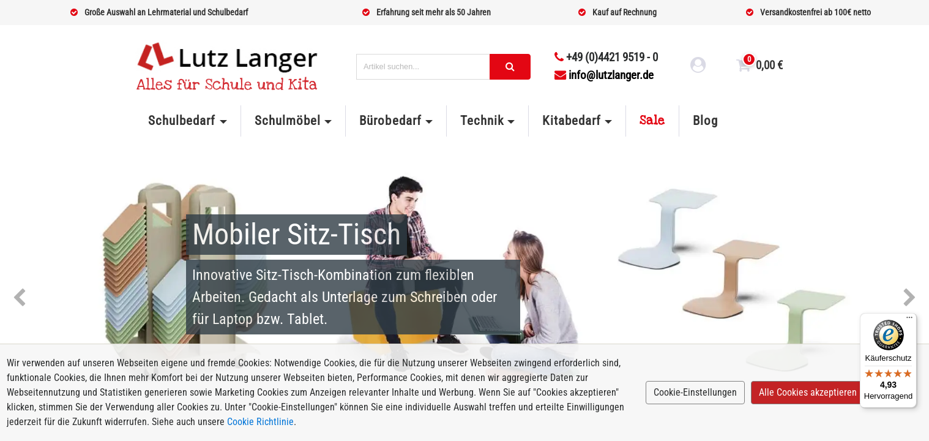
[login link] (698, 67)
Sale (652, 121)
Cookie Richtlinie (260, 422)
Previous (19, 298)
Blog (705, 120)
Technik (482, 120)
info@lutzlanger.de (604, 75)
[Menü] (909, 320)
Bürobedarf (390, 120)
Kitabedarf (571, 120)
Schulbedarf (181, 120)
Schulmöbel (288, 120)
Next (909, 298)
